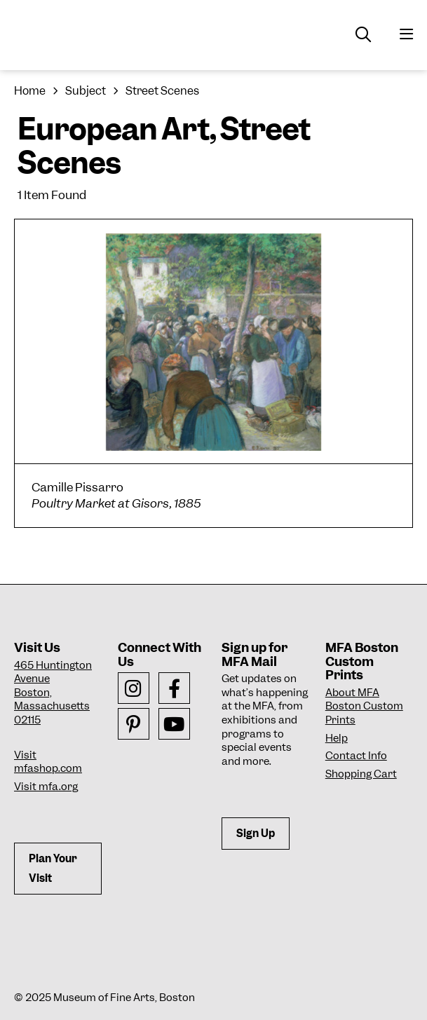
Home (30, 90)
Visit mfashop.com (48, 762)
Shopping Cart (361, 774)
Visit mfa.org (46, 787)
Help (336, 738)
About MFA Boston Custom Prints (364, 706)
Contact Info (356, 756)
